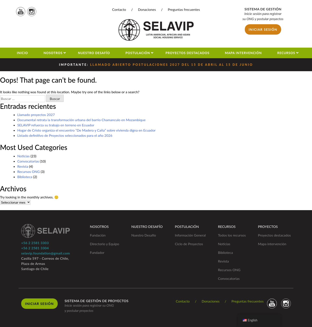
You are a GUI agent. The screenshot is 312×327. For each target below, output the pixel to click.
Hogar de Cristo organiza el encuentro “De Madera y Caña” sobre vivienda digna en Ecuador (86, 130)
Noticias (23, 156)
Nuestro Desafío (94, 53)
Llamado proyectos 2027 (36, 115)
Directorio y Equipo (104, 244)
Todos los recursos (232, 235)
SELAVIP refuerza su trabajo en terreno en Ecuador (55, 125)
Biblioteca (24, 177)
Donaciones (147, 9)
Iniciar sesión (263, 29)
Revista (22, 166)
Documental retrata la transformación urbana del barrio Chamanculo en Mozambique (81, 120)
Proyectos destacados (274, 235)
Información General (190, 235)
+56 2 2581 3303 (35, 243)
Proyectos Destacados (187, 53)
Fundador (97, 252)
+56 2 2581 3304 (35, 248)
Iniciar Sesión (39, 304)
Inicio (22, 53)
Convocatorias (28, 161)
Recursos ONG (28, 171)
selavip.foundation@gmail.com (45, 253)
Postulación (138, 53)
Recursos (286, 53)
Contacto (119, 9)
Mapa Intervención (243, 53)
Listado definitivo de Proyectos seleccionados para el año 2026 (64, 135)
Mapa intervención (272, 244)
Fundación (98, 235)
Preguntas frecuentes (184, 9)
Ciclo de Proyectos (189, 244)
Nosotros (52, 53)
